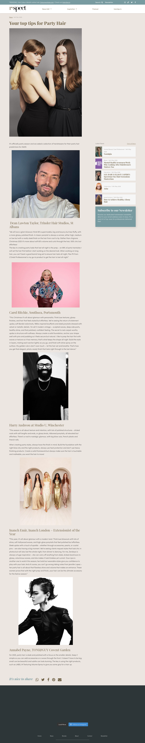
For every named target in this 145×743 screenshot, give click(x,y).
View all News (131, 143)
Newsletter (109, 2)
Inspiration (72, 9)
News (11, 17)
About (77, 736)
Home (39, 736)
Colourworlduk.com (47, 2)
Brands (64, 736)
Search (99, 2)
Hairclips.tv (66, 2)
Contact (89, 736)
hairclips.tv (118, 9)
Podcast (95, 9)
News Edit (47, 9)
